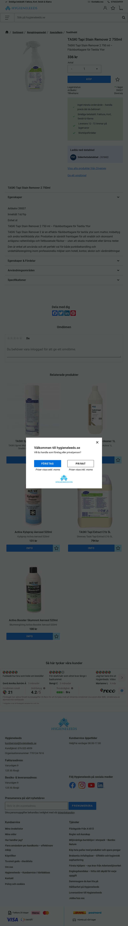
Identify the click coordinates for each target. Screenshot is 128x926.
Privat (81, 463)
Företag (47, 463)
